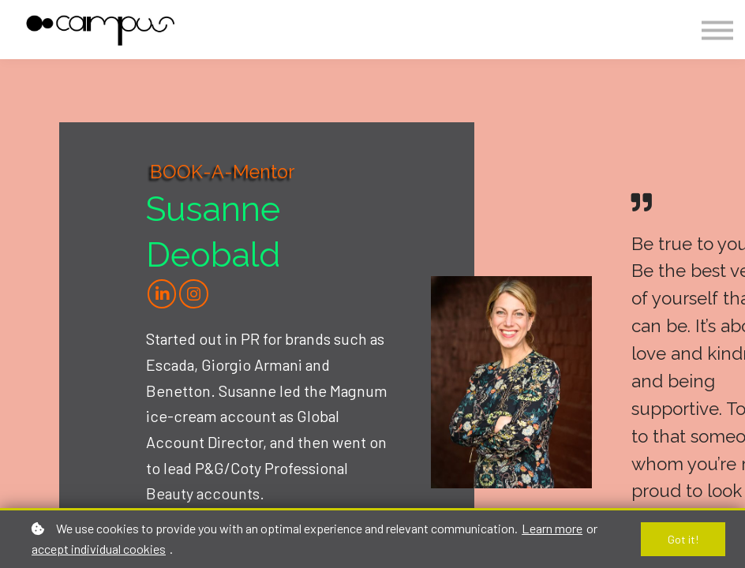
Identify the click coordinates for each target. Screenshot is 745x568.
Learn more (552, 528)
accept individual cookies (99, 548)
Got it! (683, 539)
